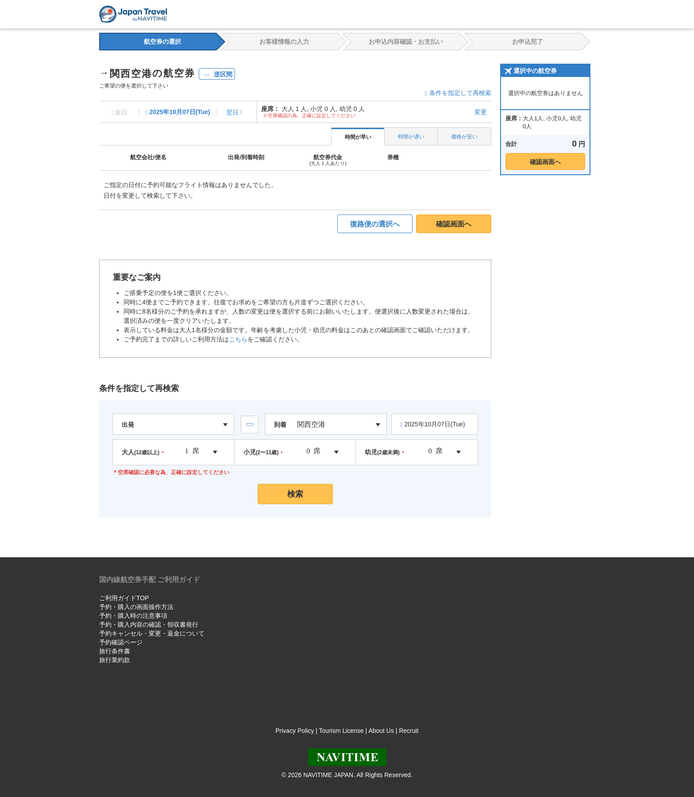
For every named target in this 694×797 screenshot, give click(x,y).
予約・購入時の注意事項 (133, 615)
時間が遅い (411, 137)
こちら (238, 339)
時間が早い (358, 137)
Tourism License (341, 730)
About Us (381, 730)
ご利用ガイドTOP (124, 598)
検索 (295, 494)
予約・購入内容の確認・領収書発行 (148, 624)
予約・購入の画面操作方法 (136, 606)
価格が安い (464, 137)
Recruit (408, 730)
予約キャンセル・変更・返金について (151, 633)
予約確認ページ (121, 642)
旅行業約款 (114, 659)
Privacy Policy (294, 730)
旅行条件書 (114, 651)
